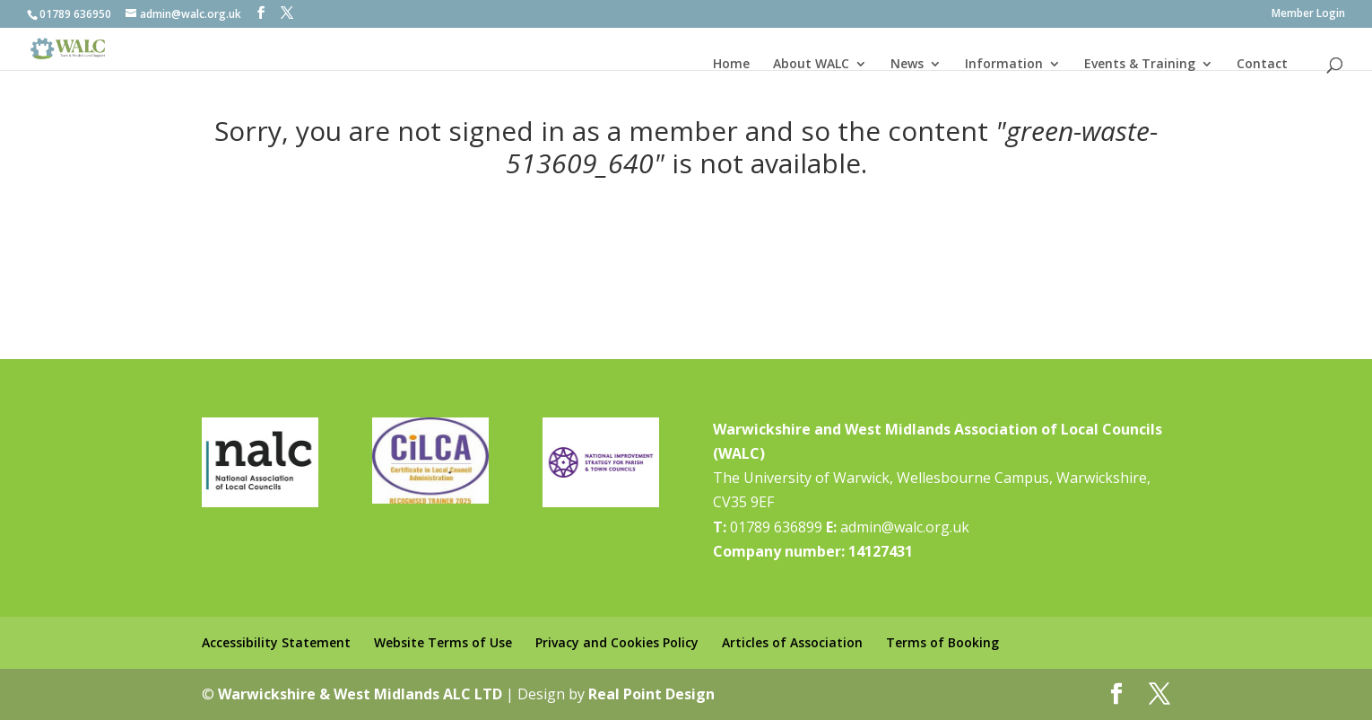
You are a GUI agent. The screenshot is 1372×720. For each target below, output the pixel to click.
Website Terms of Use (443, 642)
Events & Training (1139, 63)
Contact (1262, 63)
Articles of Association (792, 642)
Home (731, 63)
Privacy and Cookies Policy (617, 642)
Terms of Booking (942, 642)
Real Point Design (651, 694)
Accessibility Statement (276, 642)
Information (1004, 63)
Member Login (1308, 14)
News (907, 63)
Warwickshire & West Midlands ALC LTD (360, 694)
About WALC (811, 63)
